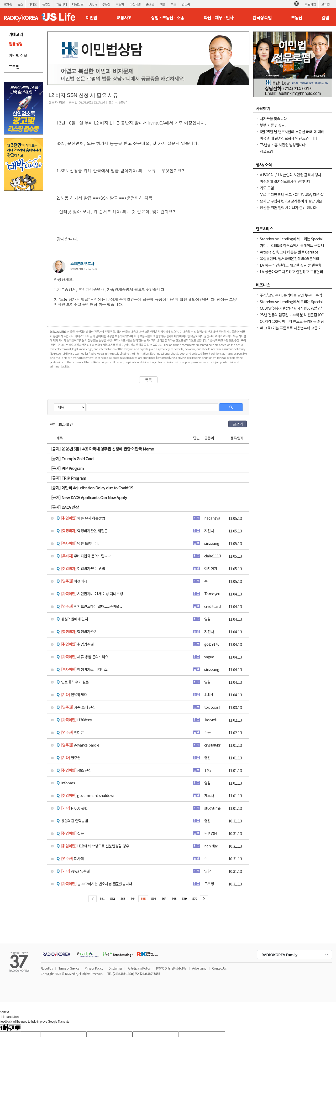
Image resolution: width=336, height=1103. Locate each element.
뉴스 (20, 4)
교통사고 (124, 17)
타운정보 (77, 4)
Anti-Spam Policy (139, 968)
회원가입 (310, 4)
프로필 (14, 66)
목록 (148, 380)
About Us (46, 968)
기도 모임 (267, 187)
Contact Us (219, 968)
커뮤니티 (61, 4)
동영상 (46, 4)
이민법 (91, 17)
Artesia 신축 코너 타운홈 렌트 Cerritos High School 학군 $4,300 (289, 254)
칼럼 (325, 17)
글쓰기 (238, 424)
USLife (93, 4)
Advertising (199, 968)
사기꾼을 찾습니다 (273, 118)
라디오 (32, 4)
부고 (173, 4)
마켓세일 (135, 4)
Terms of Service (69, 968)
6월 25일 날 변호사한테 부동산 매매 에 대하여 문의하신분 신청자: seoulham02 (292, 134)
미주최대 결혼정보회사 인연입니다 (285, 181)
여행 (162, 4)
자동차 (120, 4)
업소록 (186, 4)
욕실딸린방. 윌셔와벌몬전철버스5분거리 (289, 258)
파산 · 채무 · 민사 (218, 17)
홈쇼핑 (150, 4)
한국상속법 (262, 17)
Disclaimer (115, 968)
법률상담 (16, 43)
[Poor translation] (14, 1027)
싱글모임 (266, 151)
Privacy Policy (94, 968)
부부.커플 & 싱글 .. (273, 125)
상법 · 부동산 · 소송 (167, 17)
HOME (8, 4)
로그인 (325, 4)
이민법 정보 (18, 55)
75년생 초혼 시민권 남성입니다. (283, 144)
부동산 (106, 4)
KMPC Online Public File (171, 968)
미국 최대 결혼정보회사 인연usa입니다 (288, 138)
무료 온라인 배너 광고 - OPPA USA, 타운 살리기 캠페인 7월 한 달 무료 (292, 197)
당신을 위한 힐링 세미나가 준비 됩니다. (288, 207)
